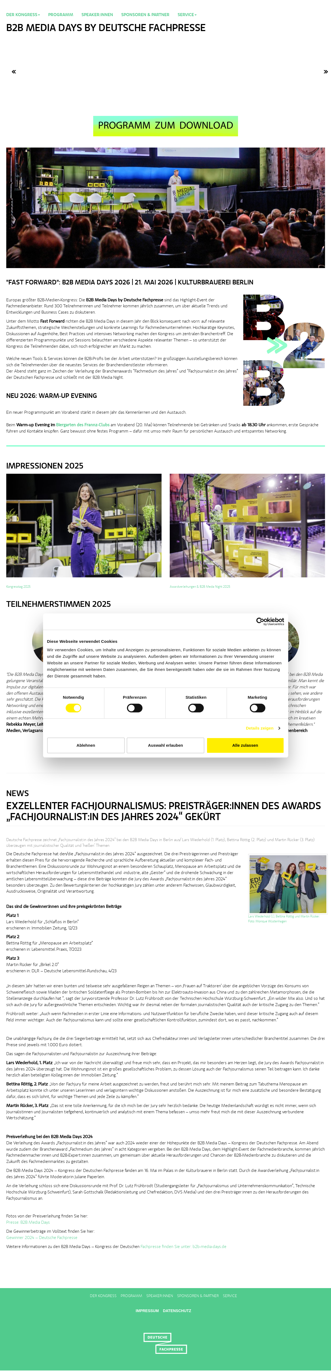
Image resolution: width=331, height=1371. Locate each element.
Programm (60, 15)
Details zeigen (260, 728)
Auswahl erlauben (165, 745)
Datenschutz (177, 1311)
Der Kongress (103, 1296)
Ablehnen (86, 745)
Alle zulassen (245, 745)
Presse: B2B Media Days (28, 1222)
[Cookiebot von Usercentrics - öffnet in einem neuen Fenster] (260, 621)
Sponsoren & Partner (145, 15)
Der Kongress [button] (23, 15)
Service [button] (187, 15)
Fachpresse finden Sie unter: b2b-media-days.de (183, 1247)
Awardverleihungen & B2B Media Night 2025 (200, 587)
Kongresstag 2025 (18, 587)
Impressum (147, 1311)
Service (230, 1296)
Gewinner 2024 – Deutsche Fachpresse (41, 1238)
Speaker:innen (97, 15)
